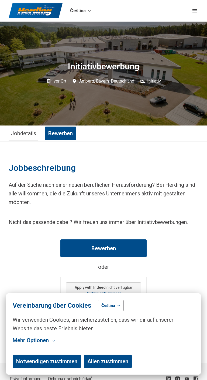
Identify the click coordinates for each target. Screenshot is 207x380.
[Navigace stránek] (195, 10)
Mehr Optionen (34, 340)
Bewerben (103, 248)
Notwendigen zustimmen (46, 361)
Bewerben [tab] (60, 133)
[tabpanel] (103, 252)
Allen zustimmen (107, 361)
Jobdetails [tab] (23, 133)
